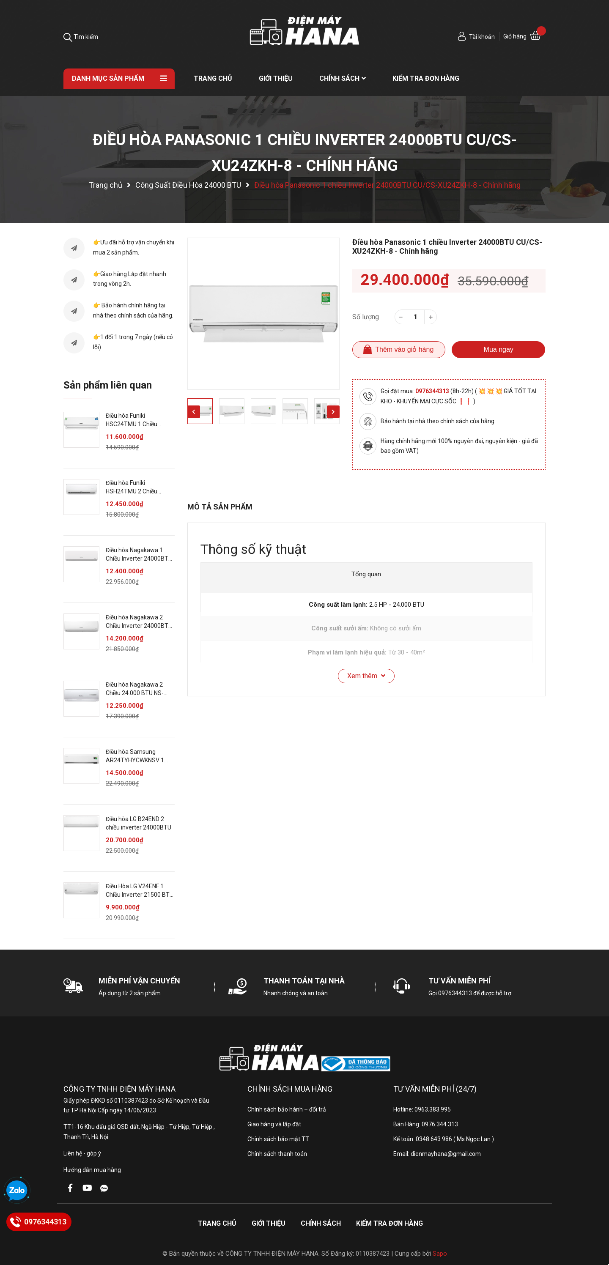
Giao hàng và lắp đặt (274, 1124)
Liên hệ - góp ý (82, 1153)
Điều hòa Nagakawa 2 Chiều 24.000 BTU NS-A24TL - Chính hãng (135, 692)
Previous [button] (193, 411)
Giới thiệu (268, 1223)
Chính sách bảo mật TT (278, 1139)
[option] (263, 314)
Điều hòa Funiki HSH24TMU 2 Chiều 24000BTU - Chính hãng (137, 491)
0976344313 (432, 391)
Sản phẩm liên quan (107, 385)
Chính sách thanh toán (277, 1153)
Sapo (440, 1253)
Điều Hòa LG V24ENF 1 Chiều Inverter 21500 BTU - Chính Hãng (139, 894)
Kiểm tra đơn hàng (389, 1223)
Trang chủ (217, 1223)
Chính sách (321, 1223)
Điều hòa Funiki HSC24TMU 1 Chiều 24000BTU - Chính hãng (137, 423)
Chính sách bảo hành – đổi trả (286, 1109)
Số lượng (365, 317)
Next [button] (333, 411)
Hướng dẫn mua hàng (92, 1169)
